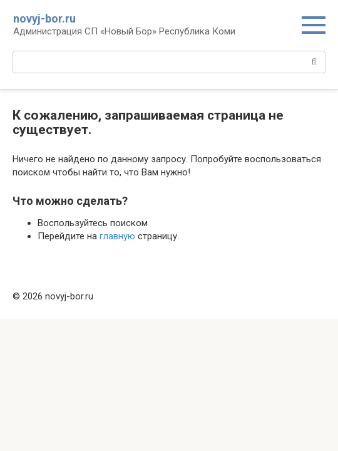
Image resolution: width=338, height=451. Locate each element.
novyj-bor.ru (44, 18)
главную (117, 236)
